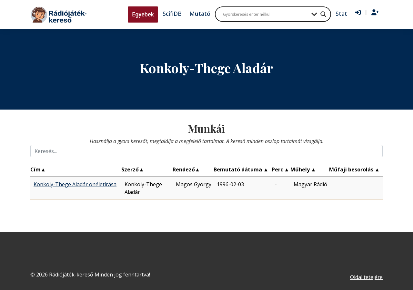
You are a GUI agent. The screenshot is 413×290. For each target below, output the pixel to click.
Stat (341, 13)
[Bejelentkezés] (358, 12)
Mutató (199, 13)
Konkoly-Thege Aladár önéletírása (75, 184)
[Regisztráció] (375, 12)
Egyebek (143, 14)
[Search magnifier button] (323, 14)
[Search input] (265, 14)
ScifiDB (172, 13)
